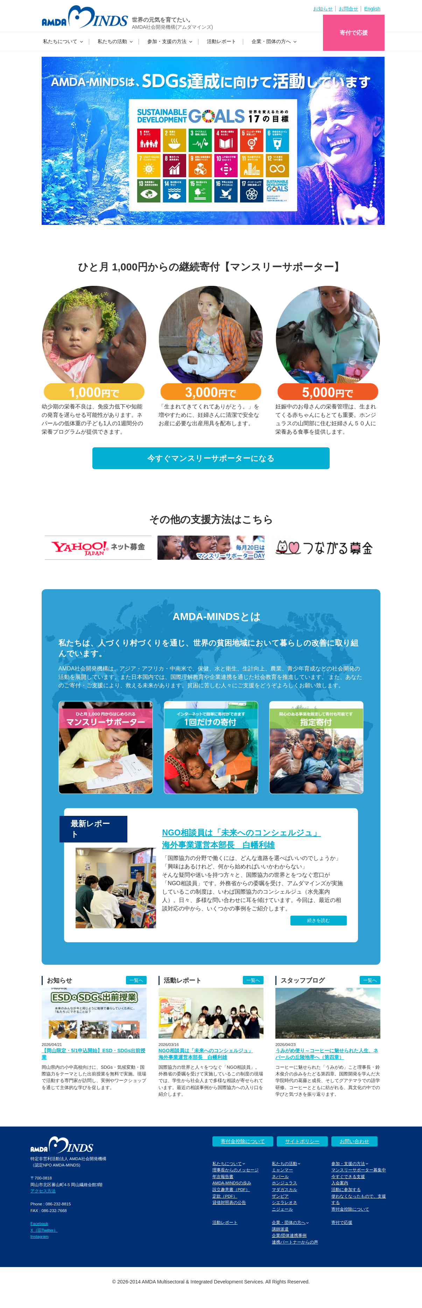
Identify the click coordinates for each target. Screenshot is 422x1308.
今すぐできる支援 (348, 1176)
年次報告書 (222, 1176)
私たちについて (63, 41)
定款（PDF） (224, 1196)
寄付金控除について (243, 1141)
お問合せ (348, 9)
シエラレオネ (284, 1202)
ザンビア (280, 1196)
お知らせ (323, 9)
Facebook (39, 1223)
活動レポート (221, 41)
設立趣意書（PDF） (231, 1189)
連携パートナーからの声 (295, 1242)
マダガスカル (284, 1189)
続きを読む (318, 920)
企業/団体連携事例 (289, 1235)
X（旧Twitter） (44, 1230)
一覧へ (136, 980)
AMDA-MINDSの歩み (231, 1182)
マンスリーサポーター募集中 (358, 1170)
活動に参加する (346, 1189)
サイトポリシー (302, 1141)
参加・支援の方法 (170, 41)
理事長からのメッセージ (235, 1170)
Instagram (39, 1236)
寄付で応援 (354, 33)
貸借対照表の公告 (229, 1202)
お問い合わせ (354, 1141)
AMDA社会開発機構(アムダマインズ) (172, 27)
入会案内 (339, 1182)
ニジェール (282, 1209)
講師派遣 (280, 1229)
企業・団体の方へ (274, 41)
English (372, 9)
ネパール (280, 1176)
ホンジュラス (284, 1182)
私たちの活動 (116, 41)
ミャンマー (282, 1170)
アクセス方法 (43, 1191)
